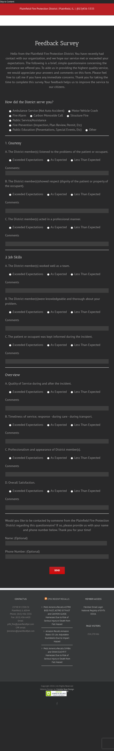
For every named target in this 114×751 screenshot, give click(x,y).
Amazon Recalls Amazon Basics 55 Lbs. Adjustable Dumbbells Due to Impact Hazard (57, 636)
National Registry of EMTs (93, 610)
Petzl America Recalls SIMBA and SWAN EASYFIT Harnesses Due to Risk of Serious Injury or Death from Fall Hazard (57, 655)
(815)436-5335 (85, 8)
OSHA (93, 613)
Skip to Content (7, 1)
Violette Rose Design (65, 689)
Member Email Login (93, 607)
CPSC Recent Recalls (58, 599)
